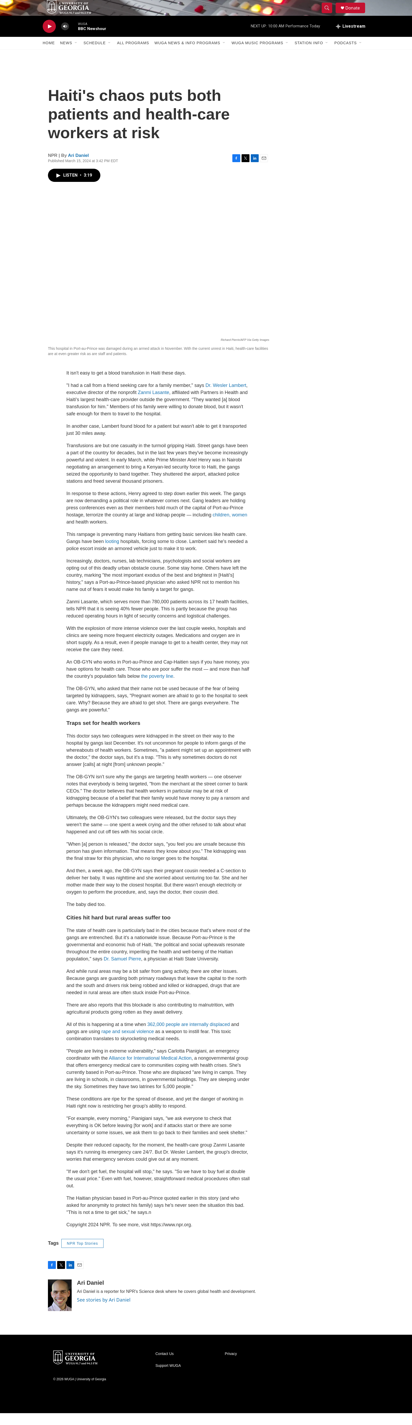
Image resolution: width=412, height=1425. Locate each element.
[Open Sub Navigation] (76, 55)
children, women (230, 526)
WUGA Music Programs (257, 55)
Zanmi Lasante (153, 404)
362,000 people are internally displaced (188, 1036)
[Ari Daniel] (60, 1307)
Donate (356, 14)
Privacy (231, 1366)
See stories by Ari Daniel (103, 1311)
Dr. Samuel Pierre (122, 970)
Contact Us (164, 1366)
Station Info (309, 55)
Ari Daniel (78, 167)
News (66, 55)
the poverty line (157, 688)
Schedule (95, 55)
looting (112, 553)
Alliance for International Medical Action (150, 1070)
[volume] (65, 38)
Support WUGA (168, 1377)
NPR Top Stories (82, 1255)
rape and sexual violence (127, 1043)
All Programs (133, 55)
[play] (49, 38)
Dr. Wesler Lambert (225, 397)
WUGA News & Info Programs (187, 55)
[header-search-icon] (329, 14)
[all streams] (350, 38)
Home (49, 55)
